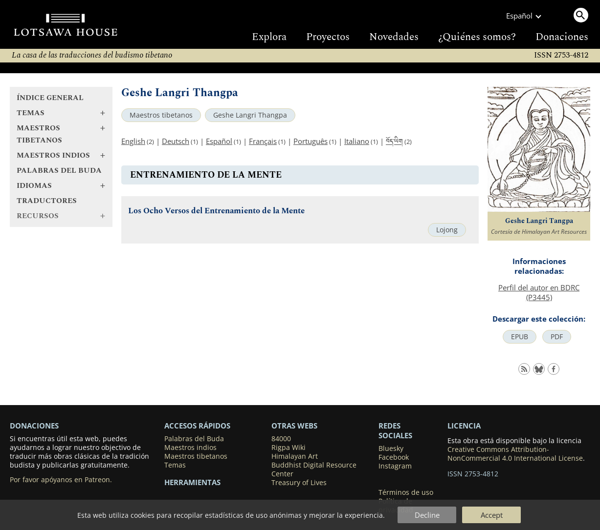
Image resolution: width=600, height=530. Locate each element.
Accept (492, 515)
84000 (281, 438)
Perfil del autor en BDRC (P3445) (538, 292)
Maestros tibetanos (161, 115)
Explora (269, 37)
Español (219, 141)
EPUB (519, 336)
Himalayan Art (294, 456)
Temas (175, 465)
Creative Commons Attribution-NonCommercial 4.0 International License (515, 454)
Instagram (395, 466)
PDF (557, 336)
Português (310, 141)
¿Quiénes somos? (477, 37)
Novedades (394, 37)
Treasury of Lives (299, 482)
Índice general (50, 97)
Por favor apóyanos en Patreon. (61, 479)
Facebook (393, 457)
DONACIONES (34, 425)
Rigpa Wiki (288, 447)
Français (263, 141)
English (133, 141)
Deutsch (175, 141)
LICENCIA (464, 425)
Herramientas (192, 482)
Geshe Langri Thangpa (250, 115)
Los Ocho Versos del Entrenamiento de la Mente (216, 211)
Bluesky (390, 448)
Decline (427, 515)
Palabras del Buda (59, 170)
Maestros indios (190, 447)
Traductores (47, 200)
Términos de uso (405, 492)
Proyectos (328, 37)
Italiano (356, 141)
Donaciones (561, 37)
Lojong (447, 229)
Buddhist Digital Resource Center (313, 469)
